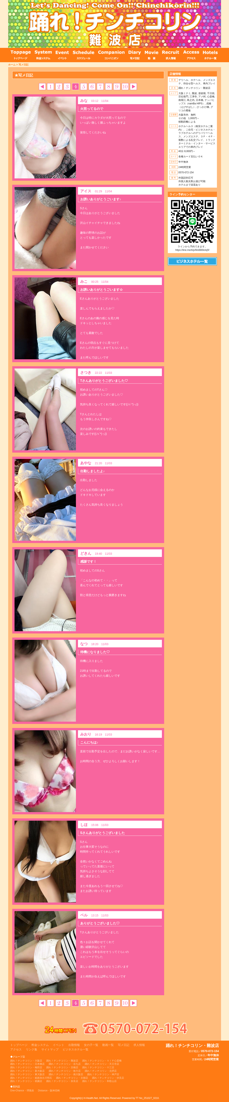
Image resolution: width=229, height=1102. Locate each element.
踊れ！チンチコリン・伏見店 (108, 1077)
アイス (85, 191)
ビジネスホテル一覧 (75, 1049)
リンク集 (31, 1049)
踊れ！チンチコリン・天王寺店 (102, 1064)
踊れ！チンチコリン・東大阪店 (27, 1074)
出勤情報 (74, 1045)
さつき (85, 373)
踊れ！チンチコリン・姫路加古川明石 (31, 1077)
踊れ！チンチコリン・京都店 (72, 1077)
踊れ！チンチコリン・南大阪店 (66, 1074)
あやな (85, 463)
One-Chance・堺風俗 (22, 1090)
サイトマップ (50, 1049)
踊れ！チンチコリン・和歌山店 (99, 1081)
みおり (85, 734)
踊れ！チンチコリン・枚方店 (65, 1070)
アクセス (16, 1049)
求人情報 (139, 1045)
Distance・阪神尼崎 (49, 1090)
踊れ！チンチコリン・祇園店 (26, 1081)
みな (84, 101)
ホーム (12, 64)
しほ (84, 825)
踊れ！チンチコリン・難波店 (62, 1060)
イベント (58, 1045)
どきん (85, 553)
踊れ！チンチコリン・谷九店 (65, 1064)
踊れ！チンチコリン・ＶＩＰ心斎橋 (102, 1060)
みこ (84, 281)
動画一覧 (108, 1045)
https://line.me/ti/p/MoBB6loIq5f (192, 250)
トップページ (18, 1045)
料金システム (40, 1045)
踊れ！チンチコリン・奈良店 (62, 1081)
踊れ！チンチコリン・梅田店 (26, 1067)
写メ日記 (23, 64)
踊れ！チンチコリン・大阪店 (26, 1060)
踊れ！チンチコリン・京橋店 (62, 1067)
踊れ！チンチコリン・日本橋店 (27, 1064)
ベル (84, 915)
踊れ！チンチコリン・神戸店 (103, 1074)
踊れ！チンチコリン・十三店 (98, 1067)
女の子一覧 (91, 1045)
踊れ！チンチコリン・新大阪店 (27, 1070)
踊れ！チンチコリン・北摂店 (101, 1070)
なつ (84, 644)
